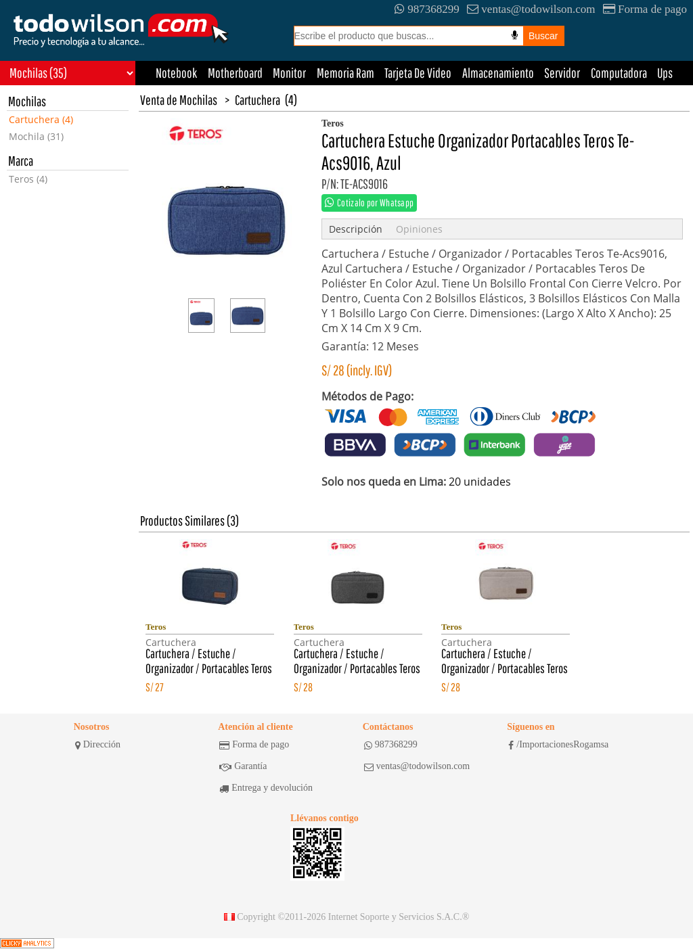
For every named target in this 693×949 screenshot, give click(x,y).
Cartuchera (257, 100)
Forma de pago (645, 9)
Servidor (562, 72)
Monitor (289, 72)
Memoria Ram (345, 72)
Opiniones (419, 229)
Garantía (243, 766)
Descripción (355, 229)
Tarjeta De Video (417, 72)
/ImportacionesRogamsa (558, 744)
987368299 (427, 9)
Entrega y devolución (266, 788)
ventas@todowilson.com (531, 9)
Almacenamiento (498, 72)
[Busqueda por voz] (514, 35)
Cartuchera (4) (41, 119)
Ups (665, 72)
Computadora (619, 72)
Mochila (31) (36, 136)
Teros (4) (28, 178)
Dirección (97, 744)
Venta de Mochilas (178, 100)
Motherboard (235, 72)
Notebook (176, 72)
